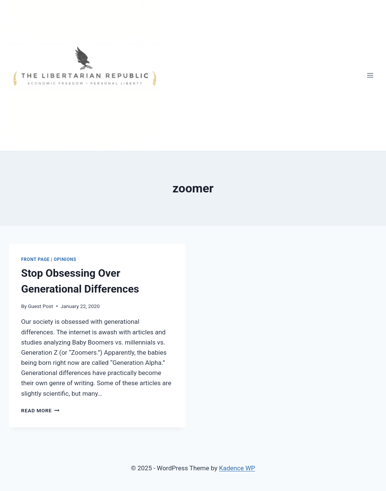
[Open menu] (370, 75)
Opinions (65, 259)
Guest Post (40, 306)
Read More (40, 410)
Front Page (35, 259)
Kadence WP (237, 468)
